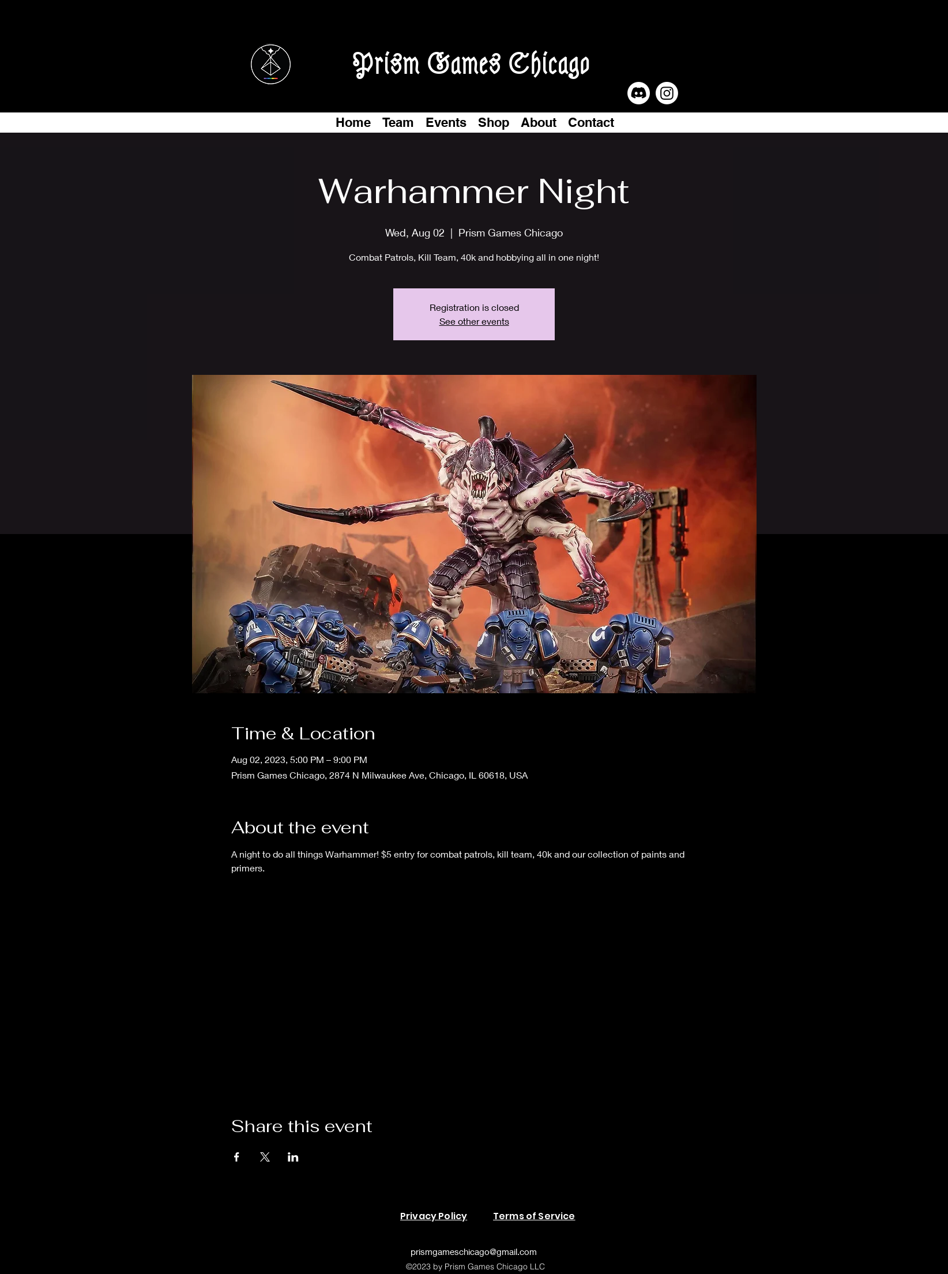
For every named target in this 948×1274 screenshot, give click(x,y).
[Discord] (638, 93)
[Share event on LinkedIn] (293, 1157)
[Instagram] (667, 93)
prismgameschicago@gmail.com (474, 1251)
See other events (474, 320)
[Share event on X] (264, 1157)
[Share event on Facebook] (236, 1157)
